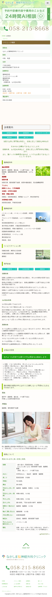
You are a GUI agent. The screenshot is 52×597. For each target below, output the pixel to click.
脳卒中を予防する (18, 586)
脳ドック (40, 581)
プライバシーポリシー (6, 591)
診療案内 (28, 581)
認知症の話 (28, 586)
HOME (3, 581)
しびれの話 (4, 586)
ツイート (5, 38)
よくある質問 (17, 583)
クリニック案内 (17, 581)
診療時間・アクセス (42, 586)
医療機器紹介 (5, 583)
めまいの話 (40, 583)
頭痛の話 (28, 583)
